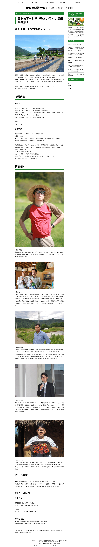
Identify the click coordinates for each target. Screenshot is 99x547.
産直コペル (35, 2)
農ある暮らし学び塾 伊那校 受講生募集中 (76, 74)
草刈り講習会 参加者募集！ (75, 57)
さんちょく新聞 (49, 2)
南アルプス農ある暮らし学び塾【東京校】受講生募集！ (75, 70)
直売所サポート (63, 2)
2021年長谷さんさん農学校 (74, 44)
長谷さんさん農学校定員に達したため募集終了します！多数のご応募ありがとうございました (76, 49)
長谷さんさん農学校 (20, 149)
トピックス (21, 2)
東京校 (69, 85)
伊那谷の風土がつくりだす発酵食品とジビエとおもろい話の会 (76, 54)
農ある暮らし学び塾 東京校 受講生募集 (76, 61)
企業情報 (77, 2)
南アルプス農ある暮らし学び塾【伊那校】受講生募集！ (75, 65)
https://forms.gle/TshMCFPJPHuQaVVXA (26, 88)
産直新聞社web (49, 7)
